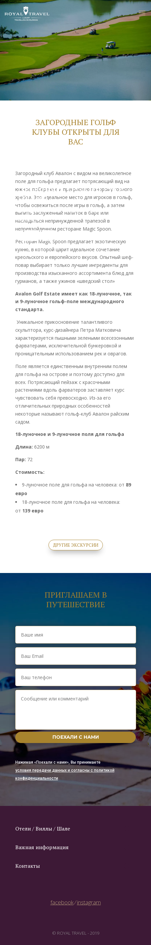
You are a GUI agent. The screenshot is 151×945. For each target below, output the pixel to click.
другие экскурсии (75, 545)
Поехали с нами (75, 737)
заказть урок (38, 236)
